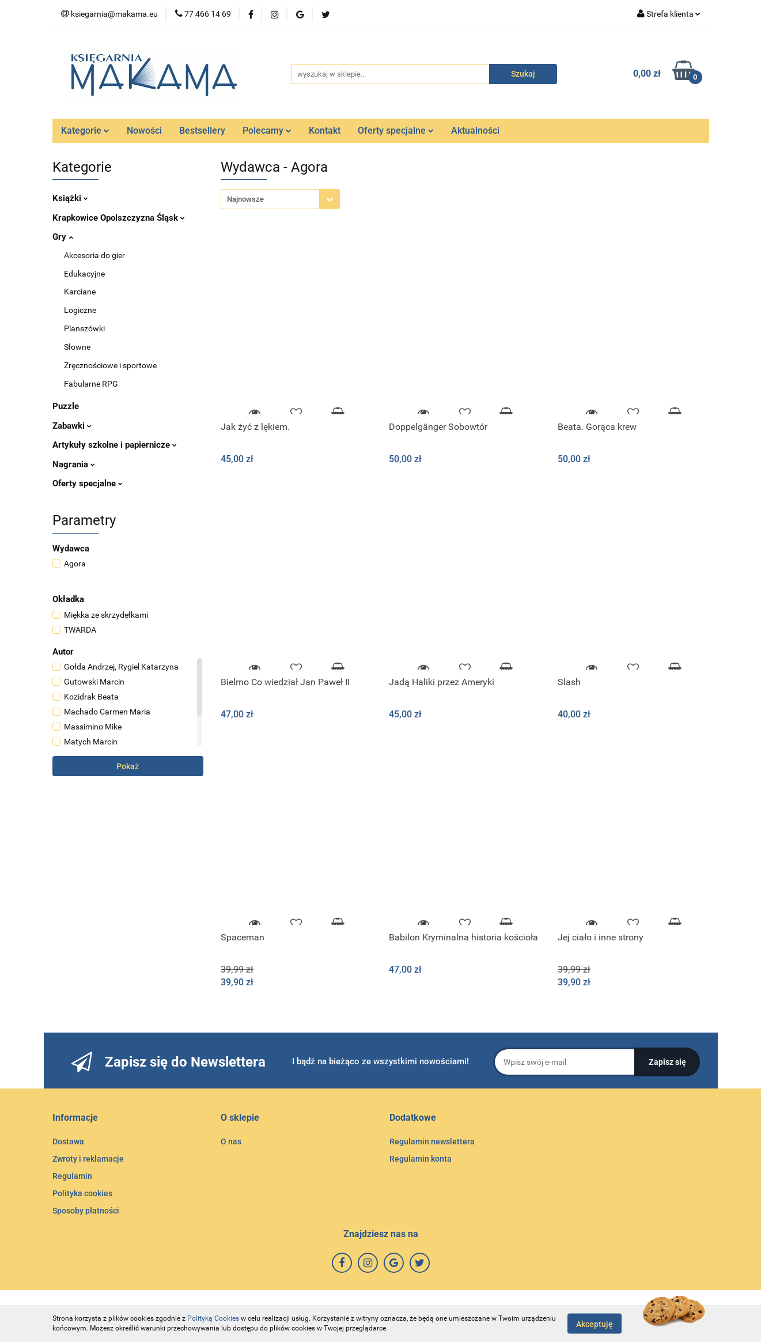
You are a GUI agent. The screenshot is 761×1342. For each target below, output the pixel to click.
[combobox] (280, 199)
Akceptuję (594, 1323)
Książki (70, 198)
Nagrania (73, 464)
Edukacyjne (84, 273)
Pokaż (127, 766)
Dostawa (68, 1141)
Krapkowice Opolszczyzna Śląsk (118, 218)
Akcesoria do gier (94, 255)
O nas (231, 1141)
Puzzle (65, 406)
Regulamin (72, 1176)
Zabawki (72, 426)
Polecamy (267, 130)
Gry (62, 237)
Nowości (144, 130)
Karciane (80, 291)
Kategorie (85, 130)
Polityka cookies (82, 1193)
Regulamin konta (420, 1158)
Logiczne (80, 310)
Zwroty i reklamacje (88, 1158)
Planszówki (84, 328)
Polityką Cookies (213, 1318)
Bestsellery (202, 130)
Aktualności (475, 130)
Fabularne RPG (91, 383)
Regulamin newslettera (432, 1141)
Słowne (77, 346)
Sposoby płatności (85, 1210)
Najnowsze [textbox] (245, 199)
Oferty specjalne (396, 130)
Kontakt (324, 130)
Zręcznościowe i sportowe (110, 365)
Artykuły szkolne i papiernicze (114, 445)
